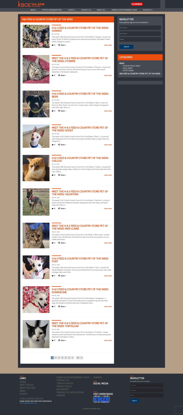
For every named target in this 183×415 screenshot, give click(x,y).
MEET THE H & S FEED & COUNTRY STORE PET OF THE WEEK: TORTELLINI (80, 325)
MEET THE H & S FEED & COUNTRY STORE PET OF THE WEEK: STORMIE (80, 60)
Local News (127, 68)
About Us (101, 10)
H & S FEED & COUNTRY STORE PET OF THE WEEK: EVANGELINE (80, 291)
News (33, 10)
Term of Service (64, 383)
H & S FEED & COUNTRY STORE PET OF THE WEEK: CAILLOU (80, 159)
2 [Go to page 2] (55, 358)
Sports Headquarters (52, 10)
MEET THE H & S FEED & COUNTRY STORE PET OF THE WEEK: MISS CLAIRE (80, 227)
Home (23, 382)
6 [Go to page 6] (69, 358)
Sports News (128, 71)
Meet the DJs (26, 385)
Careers (60, 395)
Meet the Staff (27, 388)
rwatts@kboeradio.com (28, 403)
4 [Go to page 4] (62, 358)
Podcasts (148, 10)
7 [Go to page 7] (72, 358)
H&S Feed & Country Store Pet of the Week (139, 74)
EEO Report (62, 389)
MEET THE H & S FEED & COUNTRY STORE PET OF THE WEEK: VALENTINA (80, 193)
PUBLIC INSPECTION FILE (31, 398)
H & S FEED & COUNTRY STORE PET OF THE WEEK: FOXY (80, 260)
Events (71, 10)
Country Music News (131, 66)
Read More (108, 45)
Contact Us (86, 10)
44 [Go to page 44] (78, 358)
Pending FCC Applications (70, 392)
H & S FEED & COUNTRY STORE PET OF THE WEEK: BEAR (80, 95)
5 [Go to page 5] (65, 358)
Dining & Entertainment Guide (124, 10)
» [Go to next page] (81, 358)
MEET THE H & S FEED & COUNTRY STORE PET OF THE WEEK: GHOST (80, 129)
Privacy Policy (64, 386)
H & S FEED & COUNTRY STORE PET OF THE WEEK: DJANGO (80, 29)
